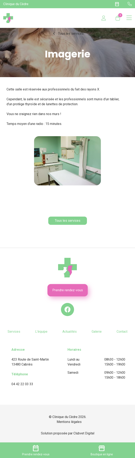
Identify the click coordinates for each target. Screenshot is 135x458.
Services (14, 332)
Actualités (69, 332)
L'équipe (41, 332)
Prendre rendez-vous (67, 290)
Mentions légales (69, 422)
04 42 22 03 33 (22, 384)
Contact (122, 332)
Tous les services (68, 33)
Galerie (97, 332)
